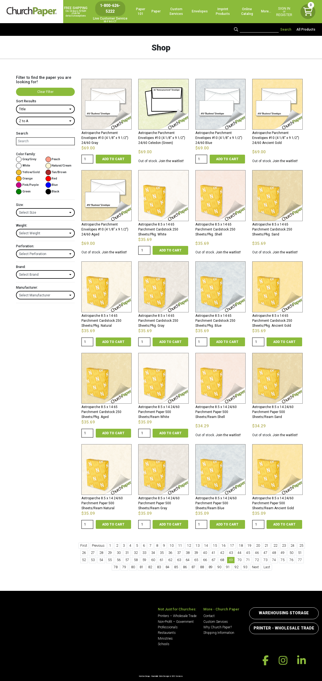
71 (248, 560)
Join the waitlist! (171, 161)
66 (205, 560)
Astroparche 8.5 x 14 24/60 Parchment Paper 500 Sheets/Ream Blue (216, 503)
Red (51, 179)
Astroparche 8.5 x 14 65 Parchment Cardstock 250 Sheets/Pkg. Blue (215, 321)
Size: (20, 205)
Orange (24, 179)
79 (124, 567)
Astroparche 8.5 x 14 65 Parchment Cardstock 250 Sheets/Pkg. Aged (101, 412)
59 (144, 560)
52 (84, 560)
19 (249, 545)
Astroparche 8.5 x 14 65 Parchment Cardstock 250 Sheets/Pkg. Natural (101, 321)
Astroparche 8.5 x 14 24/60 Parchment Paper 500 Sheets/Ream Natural (102, 503)
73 (265, 560)
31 (127, 553)
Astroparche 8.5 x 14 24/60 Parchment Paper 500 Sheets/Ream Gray (159, 503)
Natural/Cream (59, 166)
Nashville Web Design (160, 676)
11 (180, 545)
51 (300, 553)
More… (266, 11)
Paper (156, 11)
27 (93, 553)
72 (257, 560)
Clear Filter (45, 92)
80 (133, 567)
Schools (163, 644)
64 (188, 560)
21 (266, 545)
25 (301, 545)
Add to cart (113, 159)
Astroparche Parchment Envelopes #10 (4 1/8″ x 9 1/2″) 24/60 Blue (218, 138)
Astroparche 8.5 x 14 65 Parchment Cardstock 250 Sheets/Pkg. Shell (215, 229)
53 (93, 560)
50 (291, 553)
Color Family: (26, 154)
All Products (305, 29)
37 (179, 553)
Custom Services (176, 11)
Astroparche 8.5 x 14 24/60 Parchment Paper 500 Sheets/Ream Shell (216, 412)
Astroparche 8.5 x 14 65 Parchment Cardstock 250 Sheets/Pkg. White (158, 229)
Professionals (168, 627)
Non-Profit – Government (176, 622)
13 (197, 545)
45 (248, 553)
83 (159, 567)
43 (231, 553)
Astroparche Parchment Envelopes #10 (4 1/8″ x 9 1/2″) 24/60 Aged (104, 229)
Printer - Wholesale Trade (284, 628)
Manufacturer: (27, 287)
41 (213, 553)
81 (141, 567)
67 (213, 560)
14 (206, 545)
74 (274, 560)
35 (162, 553)
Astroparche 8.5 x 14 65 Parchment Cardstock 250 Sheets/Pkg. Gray (158, 321)
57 (127, 560)
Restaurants (167, 633)
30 (119, 553)
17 (232, 545)
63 (179, 560)
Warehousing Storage (284, 613)
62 (170, 560)
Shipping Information (218, 633)
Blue (52, 185)
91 (228, 567)
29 (110, 553)
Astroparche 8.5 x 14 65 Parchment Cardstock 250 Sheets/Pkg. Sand (272, 229)
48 (274, 553)
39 (196, 553)
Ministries (165, 638)
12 (189, 545)
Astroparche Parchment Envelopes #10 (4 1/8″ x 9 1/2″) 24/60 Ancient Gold (275, 138)
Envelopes (200, 11)
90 (219, 567)
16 (223, 545)
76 (291, 560)
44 (239, 553)
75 (282, 560)
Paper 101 (140, 11)
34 (153, 553)
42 (222, 553)
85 (176, 567)
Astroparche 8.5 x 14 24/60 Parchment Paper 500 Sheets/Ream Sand (273, 412)
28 (101, 553)
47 (265, 553)
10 (172, 545)
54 (101, 560)
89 (210, 567)
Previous (98, 545)
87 (193, 567)
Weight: (21, 225)
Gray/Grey (26, 159)
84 (167, 567)
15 (215, 545)
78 (116, 567)
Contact (209, 616)
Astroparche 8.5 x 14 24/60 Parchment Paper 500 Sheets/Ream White (159, 412)
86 (185, 567)
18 (241, 545)
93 (245, 567)
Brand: (21, 267)
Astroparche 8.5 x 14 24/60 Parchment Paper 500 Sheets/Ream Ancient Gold (273, 503)
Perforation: (25, 246)
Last (267, 567)
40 (205, 553)
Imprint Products (223, 11)
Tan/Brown (56, 172)
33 (144, 553)
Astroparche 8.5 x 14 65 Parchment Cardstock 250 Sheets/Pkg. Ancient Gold (272, 321)
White (23, 166)
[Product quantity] (87, 159)
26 (84, 553)
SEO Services (177, 676)
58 (136, 560)
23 (284, 545)
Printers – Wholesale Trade (177, 616)
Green (23, 192)
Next (255, 567)
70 (239, 560)
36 (170, 553)
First (83, 545)
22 (275, 545)
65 (196, 560)
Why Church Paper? (217, 627)
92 (236, 567)
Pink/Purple (27, 185)
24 (292, 545)
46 (257, 553)
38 (188, 553)
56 (119, 560)
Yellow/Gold (28, 172)
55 (110, 560)
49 (282, 553)
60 (153, 560)
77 (300, 560)
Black (53, 192)
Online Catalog (247, 11)
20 (258, 545)
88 (202, 567)
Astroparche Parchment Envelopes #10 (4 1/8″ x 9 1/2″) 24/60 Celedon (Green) (161, 138)
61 (162, 560)
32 (136, 553)
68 (222, 560)
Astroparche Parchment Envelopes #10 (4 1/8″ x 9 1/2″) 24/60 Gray (104, 138)
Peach (53, 159)
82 (150, 567)
